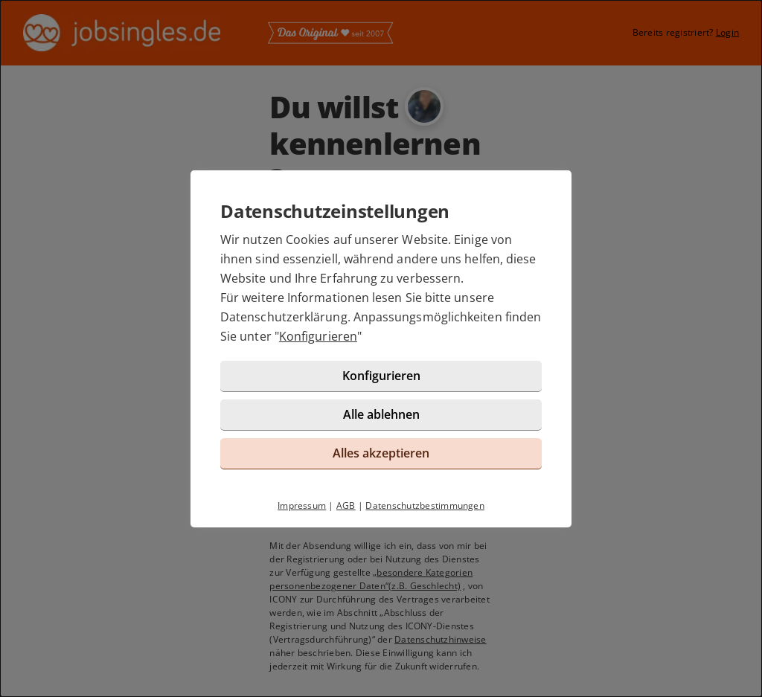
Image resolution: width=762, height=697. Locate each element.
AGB (346, 505)
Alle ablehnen (381, 414)
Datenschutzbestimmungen (424, 505)
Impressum (302, 505)
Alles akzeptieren (381, 453)
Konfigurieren (318, 336)
